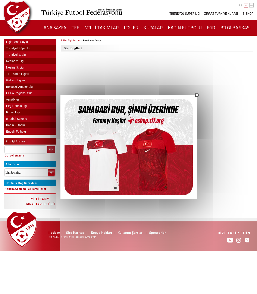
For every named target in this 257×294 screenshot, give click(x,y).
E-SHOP (247, 13)
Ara (51, 149)
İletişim (54, 232)
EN (251, 5)
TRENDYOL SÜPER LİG (184, 13)
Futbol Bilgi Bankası (70, 40)
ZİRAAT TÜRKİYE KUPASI (221, 13)
